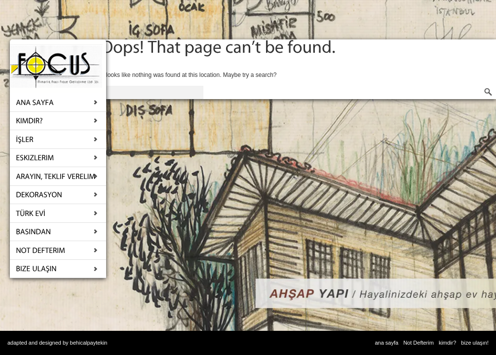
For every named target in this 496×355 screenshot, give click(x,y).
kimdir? (447, 343)
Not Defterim (418, 343)
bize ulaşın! (475, 343)
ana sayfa (386, 343)
